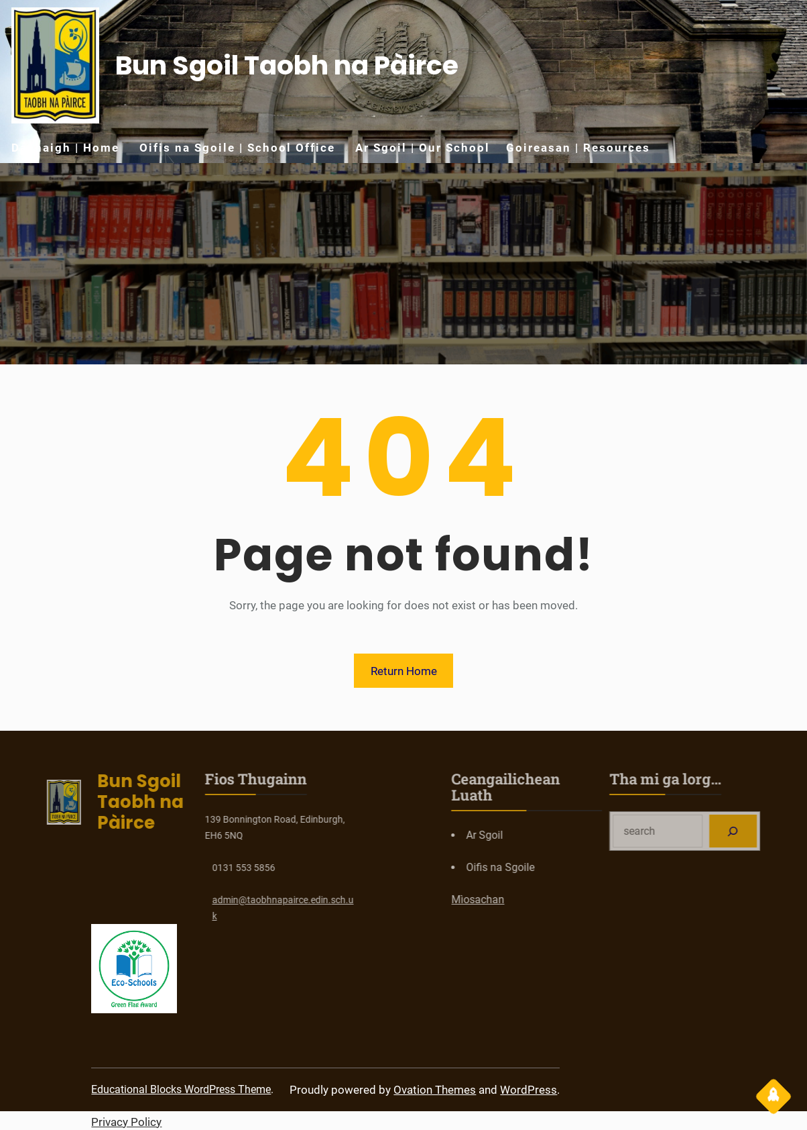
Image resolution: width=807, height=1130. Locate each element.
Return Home (404, 671)
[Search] (778, 831)
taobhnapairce (232, 899)
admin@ (185, 899)
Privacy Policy (126, 1122)
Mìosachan (522, 899)
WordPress (528, 1089)
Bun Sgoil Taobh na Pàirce (286, 65)
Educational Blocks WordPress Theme (181, 1089)
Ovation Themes (434, 1089)
